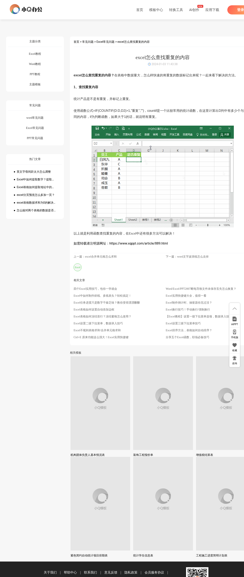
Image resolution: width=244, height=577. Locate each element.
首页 (139, 10)
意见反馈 (110, 572)
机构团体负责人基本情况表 (88, 454)
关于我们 (50, 572)
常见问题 (88, 41)
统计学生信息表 (143, 555)
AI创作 (194, 10)
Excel (77, 267)
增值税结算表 (204, 454)
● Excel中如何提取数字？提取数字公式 (35, 179)
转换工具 (176, 10)
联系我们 (90, 572)
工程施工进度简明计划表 (211, 555)
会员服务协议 (154, 572)
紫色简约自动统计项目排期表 (89, 555)
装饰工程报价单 (143, 454)
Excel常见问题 (106, 41)
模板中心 (156, 10)
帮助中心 (70, 572)
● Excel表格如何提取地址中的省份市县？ (35, 187)
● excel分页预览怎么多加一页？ (34, 194)
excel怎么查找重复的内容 (134, 41)
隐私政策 (130, 572)
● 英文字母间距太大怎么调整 (32, 171)
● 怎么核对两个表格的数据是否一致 (35, 210)
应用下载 (212, 10)
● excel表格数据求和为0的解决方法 (35, 202)
